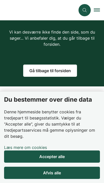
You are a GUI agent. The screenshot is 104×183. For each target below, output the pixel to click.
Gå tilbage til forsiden (50, 70)
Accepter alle (52, 156)
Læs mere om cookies (25, 147)
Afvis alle (52, 172)
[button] (99, 10)
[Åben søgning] (85, 10)
